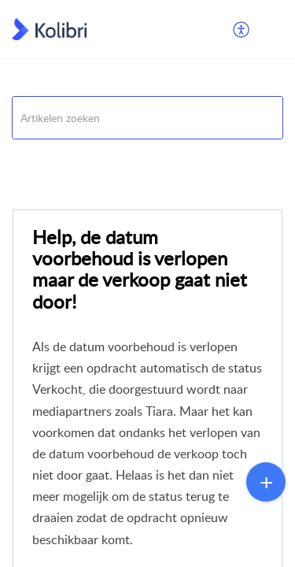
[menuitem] (242, 29)
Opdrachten (153, 158)
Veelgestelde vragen (59, 158)
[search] (147, 118)
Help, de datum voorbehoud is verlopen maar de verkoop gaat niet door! (139, 269)
